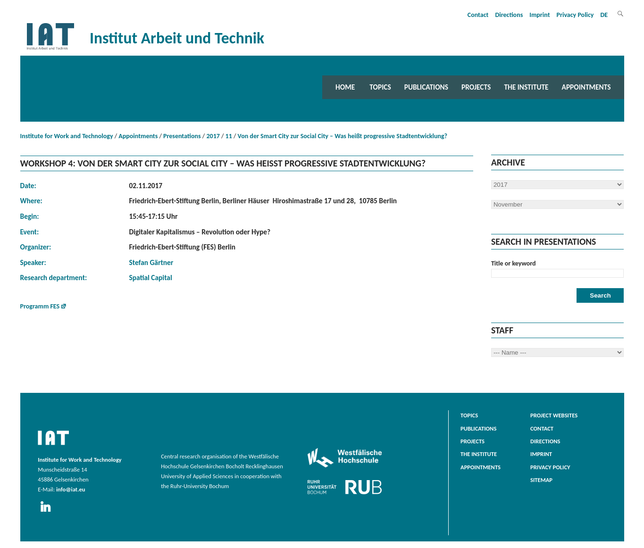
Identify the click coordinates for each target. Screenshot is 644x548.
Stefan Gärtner (151, 262)
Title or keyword (513, 263)
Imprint (539, 15)
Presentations (182, 136)
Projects (476, 87)
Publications (426, 87)
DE (604, 15)
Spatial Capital (150, 277)
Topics (380, 87)
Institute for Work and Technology (66, 136)
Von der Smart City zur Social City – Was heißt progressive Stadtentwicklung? (343, 136)
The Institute (526, 87)
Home (345, 87)
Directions (509, 15)
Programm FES (40, 306)
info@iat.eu (70, 489)
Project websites (553, 415)
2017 (212, 136)
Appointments (586, 87)
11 (229, 136)
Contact (478, 15)
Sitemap (541, 479)
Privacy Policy (575, 15)
